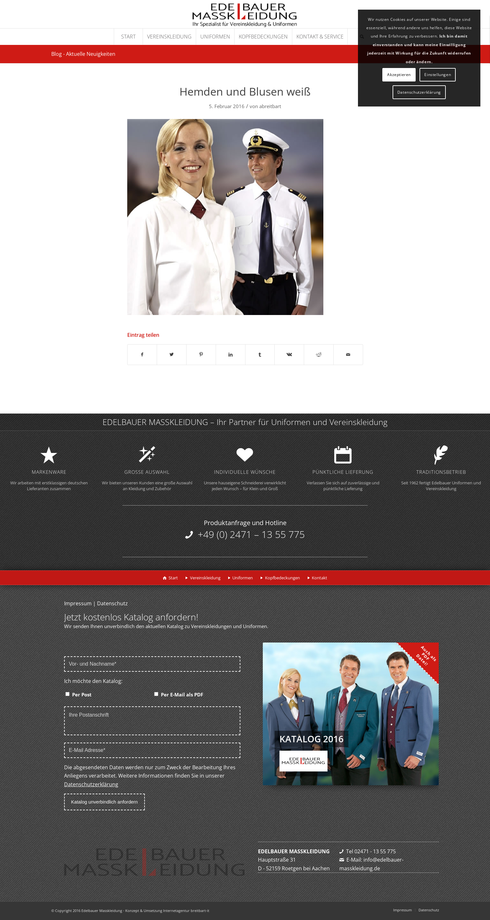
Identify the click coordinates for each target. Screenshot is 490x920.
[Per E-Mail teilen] (348, 354)
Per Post (82, 694)
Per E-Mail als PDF (182, 694)
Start (173, 578)
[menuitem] (128, 37)
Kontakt (319, 578)
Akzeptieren (399, 74)
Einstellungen (437, 74)
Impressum (78, 603)
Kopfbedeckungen (282, 578)
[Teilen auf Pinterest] (201, 354)
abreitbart (270, 106)
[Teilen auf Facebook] (142, 354)
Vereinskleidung (205, 578)
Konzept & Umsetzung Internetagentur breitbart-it (167, 910)
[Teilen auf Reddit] (318, 354)
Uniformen (242, 578)
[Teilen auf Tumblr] (260, 354)
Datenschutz (112, 603)
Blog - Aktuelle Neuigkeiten (83, 53)
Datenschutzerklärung (91, 784)
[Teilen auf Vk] (289, 354)
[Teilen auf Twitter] (171, 354)
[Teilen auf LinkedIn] (230, 354)
